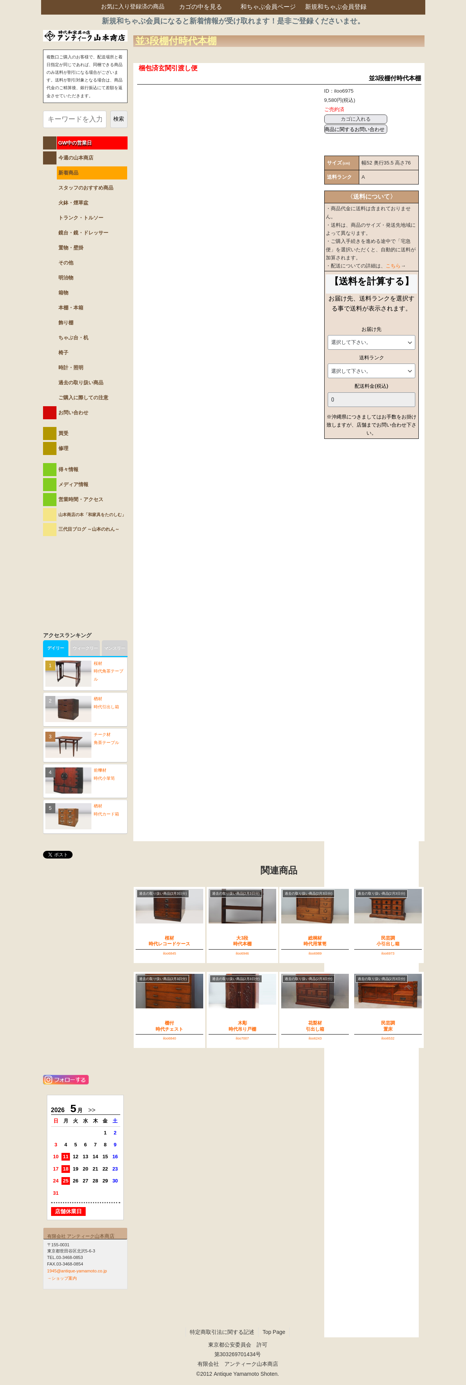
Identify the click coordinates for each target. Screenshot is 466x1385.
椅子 (63, 352)
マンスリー (114, 648)
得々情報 (68, 469)
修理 (63, 448)
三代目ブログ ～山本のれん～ (88, 529)
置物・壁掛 (70, 248)
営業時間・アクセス (80, 499)
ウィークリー (85, 648)
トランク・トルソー (80, 218)
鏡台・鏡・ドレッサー (83, 233)
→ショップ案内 (62, 1278)
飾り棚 (65, 322)
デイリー (55, 648)
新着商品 (68, 173)
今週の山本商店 (75, 158)
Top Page (273, 1332)
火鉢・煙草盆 (73, 203)
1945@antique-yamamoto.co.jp (77, 1271)
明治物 (65, 278)
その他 (65, 263)
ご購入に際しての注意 (83, 397)
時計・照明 (70, 367)
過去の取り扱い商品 (80, 382)
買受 (63, 433)
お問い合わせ (73, 412)
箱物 (63, 293)
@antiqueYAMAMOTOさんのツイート (85, 874)
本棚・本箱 (70, 308)
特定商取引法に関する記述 (222, 1332)
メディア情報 (73, 484)
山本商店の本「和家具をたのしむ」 (92, 514)
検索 (118, 119)
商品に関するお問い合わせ (355, 129)
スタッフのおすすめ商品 (85, 188)
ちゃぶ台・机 (73, 337)
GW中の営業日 (75, 143)
